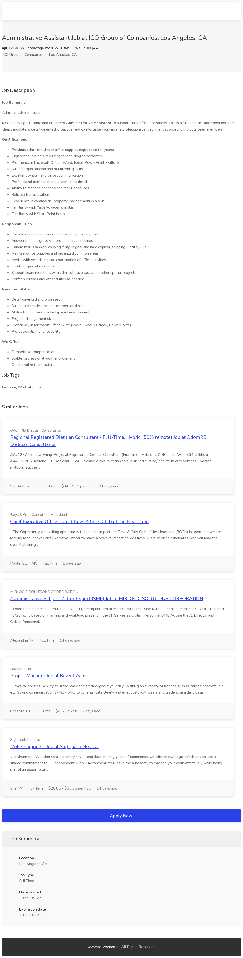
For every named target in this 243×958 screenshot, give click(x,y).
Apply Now (121, 816)
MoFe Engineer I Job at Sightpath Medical (54, 746)
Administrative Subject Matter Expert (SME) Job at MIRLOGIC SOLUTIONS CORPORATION (106, 598)
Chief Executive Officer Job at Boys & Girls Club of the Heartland (79, 521)
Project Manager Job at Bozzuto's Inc (49, 676)
